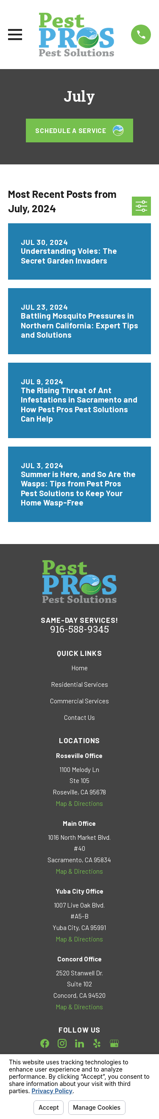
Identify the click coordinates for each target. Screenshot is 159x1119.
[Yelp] (96, 1043)
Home (79, 668)
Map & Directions (79, 803)
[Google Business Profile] (114, 1043)
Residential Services (79, 684)
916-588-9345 (79, 630)
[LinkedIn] (79, 1043)
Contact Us (79, 717)
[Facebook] (44, 1043)
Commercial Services (79, 701)
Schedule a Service (79, 130)
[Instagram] (62, 1043)
